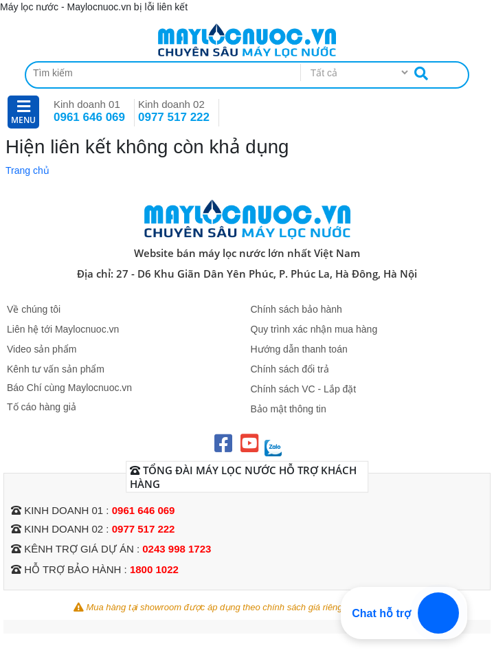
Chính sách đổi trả (290, 369)
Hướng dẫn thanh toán (299, 349)
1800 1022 (154, 569)
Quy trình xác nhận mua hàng (314, 329)
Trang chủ (27, 170)
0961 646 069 (89, 117)
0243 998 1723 (176, 549)
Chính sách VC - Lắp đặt (304, 388)
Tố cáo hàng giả (41, 406)
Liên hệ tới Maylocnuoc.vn (63, 329)
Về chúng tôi (33, 309)
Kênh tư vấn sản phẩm (55, 369)
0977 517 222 (174, 117)
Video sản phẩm (41, 349)
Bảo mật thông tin (288, 408)
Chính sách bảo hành (296, 309)
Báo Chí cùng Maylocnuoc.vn (69, 387)
